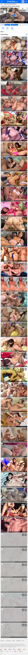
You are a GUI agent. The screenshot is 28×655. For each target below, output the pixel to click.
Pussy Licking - (14, 24)
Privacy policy (18, 640)
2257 (23, 640)
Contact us (2, 640)
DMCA (14, 640)
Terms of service (8, 640)
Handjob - (7, 24)
